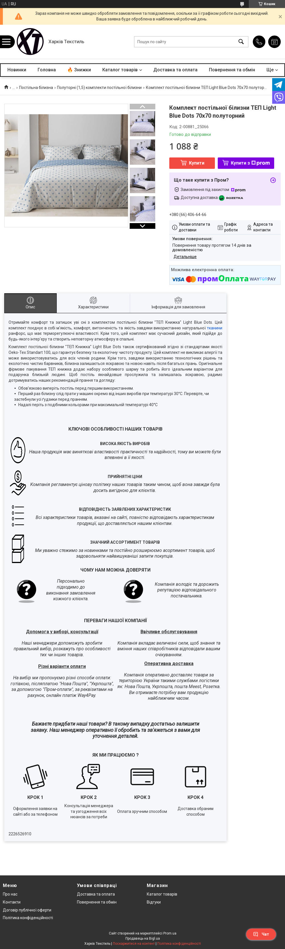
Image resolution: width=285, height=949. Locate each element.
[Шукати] (241, 42)
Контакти (12, 902)
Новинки (16, 69)
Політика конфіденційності (28, 917)
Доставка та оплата (175, 69)
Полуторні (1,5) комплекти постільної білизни (99, 87)
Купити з (250, 163)
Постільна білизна (36, 87)
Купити (196, 163)
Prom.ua (169, 933)
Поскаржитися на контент (134, 944)
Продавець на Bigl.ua (142, 938)
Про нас (10, 894)
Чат (261, 934)
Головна (47, 69)
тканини (214, 328)
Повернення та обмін (232, 69)
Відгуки (154, 902)
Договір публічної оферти (27, 910)
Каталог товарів (120, 69)
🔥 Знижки (79, 69)
